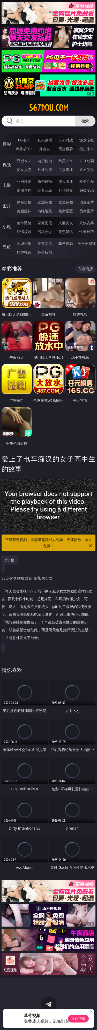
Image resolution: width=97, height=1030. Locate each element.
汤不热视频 (87, 243)
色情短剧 (45, 252)
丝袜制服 (45, 169)
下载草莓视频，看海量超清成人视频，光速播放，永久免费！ (49, 543)
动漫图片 (86, 202)
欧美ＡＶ (65, 160)
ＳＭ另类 (86, 169)
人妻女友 (65, 222)
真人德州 (45, 140)
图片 (7, 206)
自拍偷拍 (45, 160)
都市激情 (24, 222)
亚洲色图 (45, 202)
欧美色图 (65, 202)
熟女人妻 (24, 169)
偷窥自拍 (24, 202)
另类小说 (45, 231)
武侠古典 (86, 222)
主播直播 (65, 169)
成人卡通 (65, 181)
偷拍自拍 (45, 181)
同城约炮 (24, 243)
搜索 (85, 120)
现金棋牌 (65, 148)
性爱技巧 (86, 231)
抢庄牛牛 (86, 148)
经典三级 (45, 190)
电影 (7, 185)
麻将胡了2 (24, 148)
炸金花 (44, 148)
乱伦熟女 (65, 190)
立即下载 (78, 1018)
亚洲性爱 (24, 181)
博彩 (7, 144)
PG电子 (24, 140)
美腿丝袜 (24, 210)
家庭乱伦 (45, 222)
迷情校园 (24, 231)
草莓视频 (65, 243)
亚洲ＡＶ (24, 160)
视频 (7, 164)
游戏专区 (86, 140)
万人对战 (65, 140)
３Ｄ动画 (86, 160)
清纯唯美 (45, 210)
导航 (7, 247)
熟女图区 (65, 210)
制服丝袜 (24, 190)
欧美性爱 (86, 181)
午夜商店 (45, 243)
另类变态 (86, 190)
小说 (7, 226)
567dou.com (48, 108)
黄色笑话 (65, 231)
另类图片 (86, 210)
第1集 (9, 560)
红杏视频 (24, 252)
